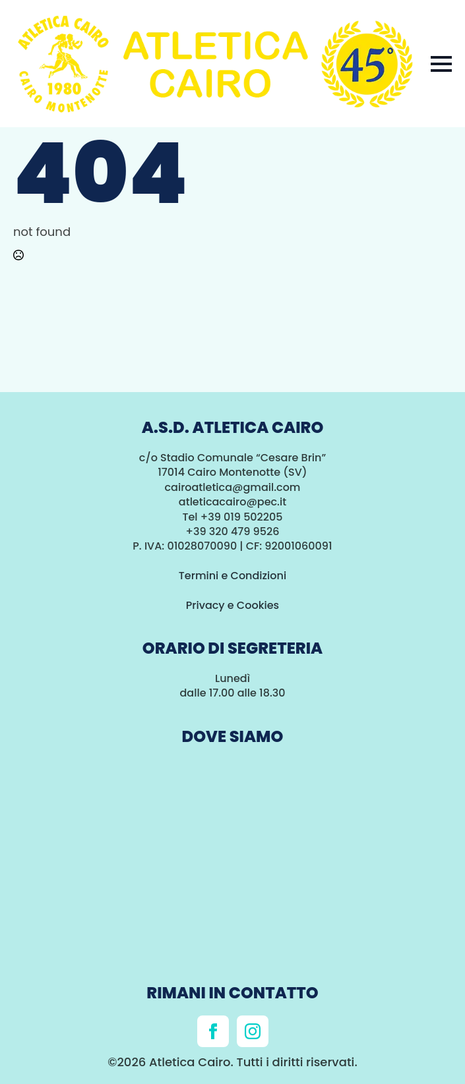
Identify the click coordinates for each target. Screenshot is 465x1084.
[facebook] (213, 1031)
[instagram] (252, 1031)
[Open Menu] (441, 63)
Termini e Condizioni (232, 575)
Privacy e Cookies (232, 605)
